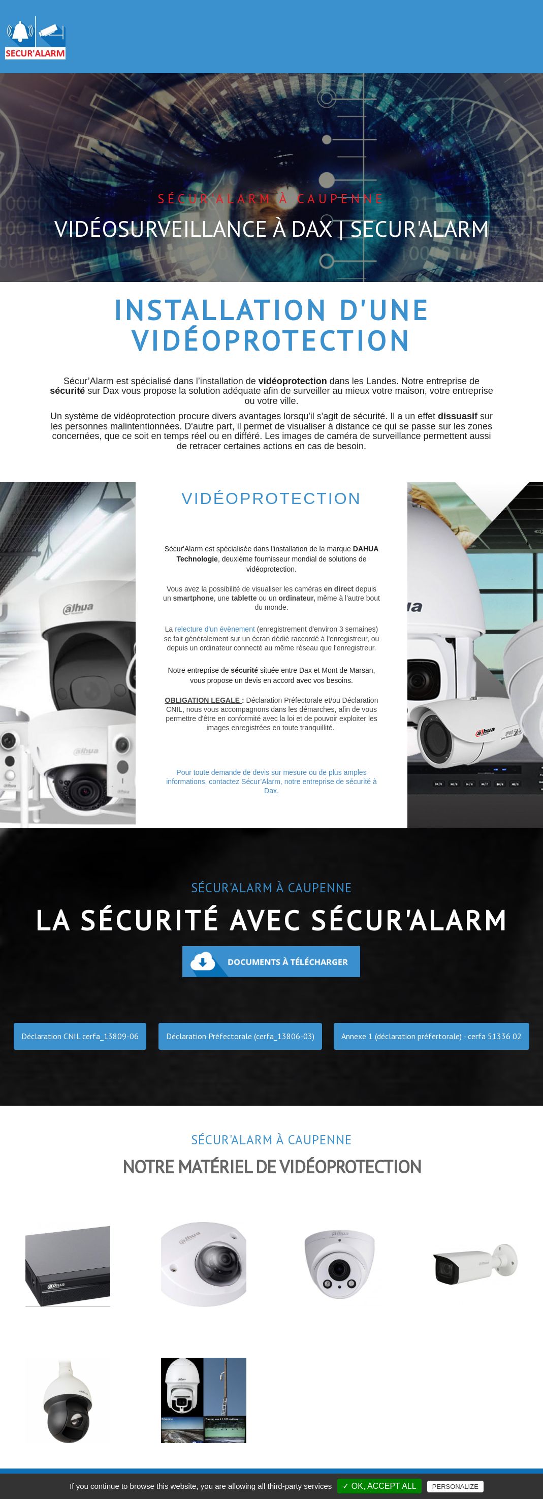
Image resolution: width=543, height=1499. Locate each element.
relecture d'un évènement (209, 629)
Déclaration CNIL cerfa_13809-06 (80, 1036)
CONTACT (508, 29)
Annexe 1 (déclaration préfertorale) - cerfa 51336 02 (431, 1036)
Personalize (455, 1486)
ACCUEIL (155, 29)
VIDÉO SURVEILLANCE (298, 29)
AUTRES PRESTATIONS (419, 35)
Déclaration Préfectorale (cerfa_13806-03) (240, 1036)
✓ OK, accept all (379, 1486)
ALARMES (209, 35)
